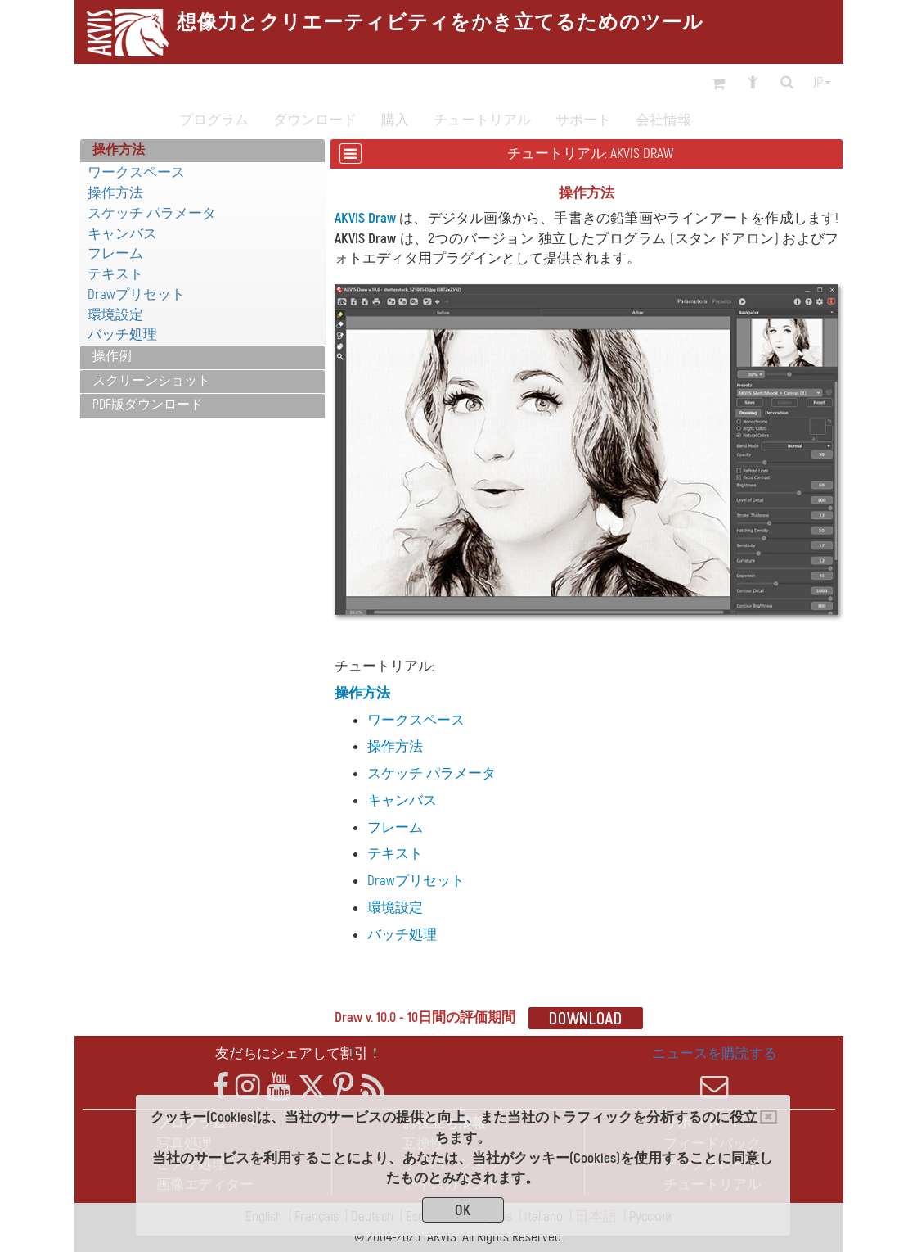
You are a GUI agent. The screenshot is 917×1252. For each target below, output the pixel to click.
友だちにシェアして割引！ (298, 1053)
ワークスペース (136, 172)
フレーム (115, 253)
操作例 (112, 356)
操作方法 (115, 192)
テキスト (115, 273)
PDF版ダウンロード (147, 404)
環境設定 (115, 314)
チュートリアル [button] (482, 120)
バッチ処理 (122, 334)
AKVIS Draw (365, 218)
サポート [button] (583, 120)
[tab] (202, 151)
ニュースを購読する (714, 1073)
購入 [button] (395, 120)
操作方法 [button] (118, 150)
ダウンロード (315, 120)
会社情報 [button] (663, 120)
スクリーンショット (151, 381)
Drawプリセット (136, 294)
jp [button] (822, 83)
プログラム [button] (214, 120)
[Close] (768, 1117)
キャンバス (122, 233)
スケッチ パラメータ (152, 213)
